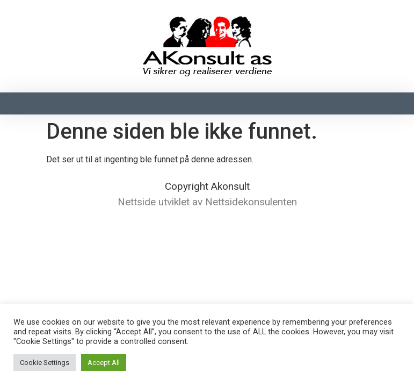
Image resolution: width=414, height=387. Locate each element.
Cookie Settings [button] (44, 363)
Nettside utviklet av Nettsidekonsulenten (207, 202)
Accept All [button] (104, 363)
